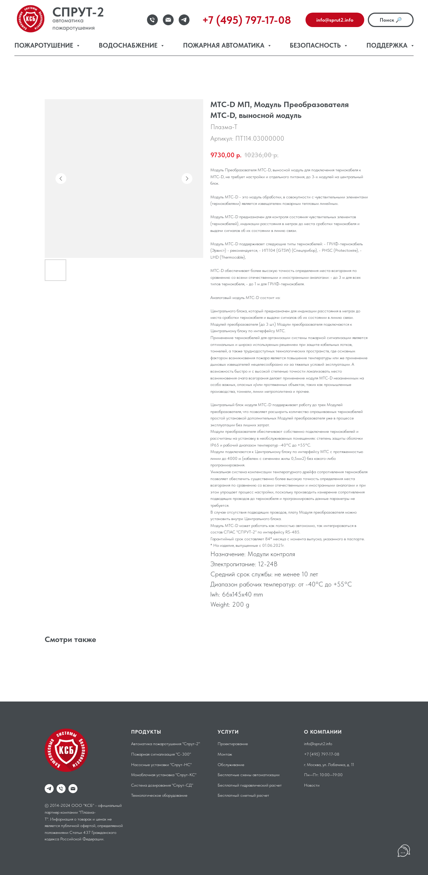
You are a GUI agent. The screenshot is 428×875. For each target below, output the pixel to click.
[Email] (168, 19)
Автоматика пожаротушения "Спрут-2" (165, 743)
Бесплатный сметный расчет (243, 795)
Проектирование (233, 743)
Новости (312, 785)
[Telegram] (184, 19)
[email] (72, 788)
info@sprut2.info (334, 20)
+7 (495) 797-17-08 (321, 754)
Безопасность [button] (316, 45)
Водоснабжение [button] (129, 45)
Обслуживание (231, 764)
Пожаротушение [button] (44, 45)
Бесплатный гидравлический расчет (250, 785)
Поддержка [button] (387, 45)
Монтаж (225, 754)
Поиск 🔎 (391, 20)
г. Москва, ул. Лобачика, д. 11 (329, 764)
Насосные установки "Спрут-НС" (161, 764)
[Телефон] (152, 19)
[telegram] (49, 788)
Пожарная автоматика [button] (224, 45)
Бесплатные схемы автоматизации (249, 774)
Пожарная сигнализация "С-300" (161, 754)
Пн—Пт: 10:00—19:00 (323, 774)
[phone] (61, 788)
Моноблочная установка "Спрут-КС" (163, 774)
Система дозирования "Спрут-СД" (162, 785)
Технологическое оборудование (159, 795)
